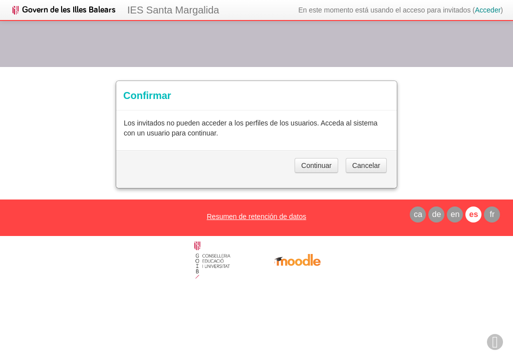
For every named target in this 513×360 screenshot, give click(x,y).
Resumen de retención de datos (256, 216)
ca (418, 214)
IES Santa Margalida (173, 10)
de (436, 214)
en (455, 214)
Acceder (487, 10)
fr (492, 214)
